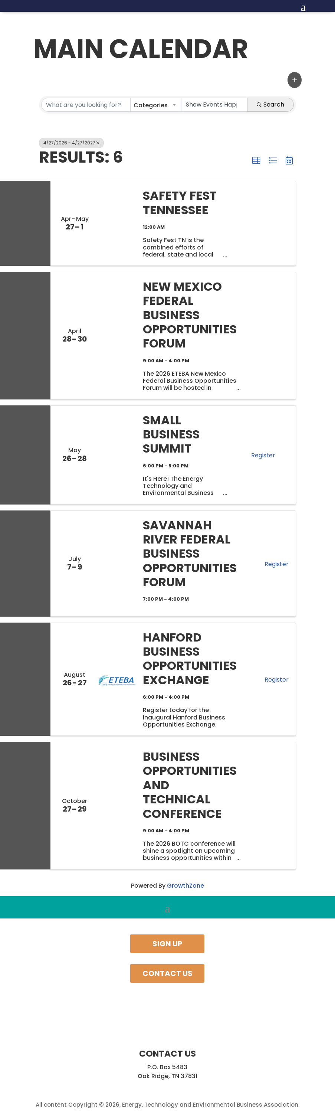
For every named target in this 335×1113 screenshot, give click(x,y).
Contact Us (167, 973)
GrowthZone (185, 885)
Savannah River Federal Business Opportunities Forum (190, 554)
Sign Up (167, 944)
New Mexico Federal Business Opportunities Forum (190, 315)
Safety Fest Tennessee (180, 203)
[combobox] (155, 105)
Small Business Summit (171, 434)
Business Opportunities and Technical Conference (190, 785)
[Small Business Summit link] (117, 455)
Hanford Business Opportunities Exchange (190, 659)
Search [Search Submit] (270, 104)
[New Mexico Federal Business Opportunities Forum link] (117, 335)
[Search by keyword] (85, 105)
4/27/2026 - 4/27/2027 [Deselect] (71, 143)
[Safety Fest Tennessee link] (117, 223)
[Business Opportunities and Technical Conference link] (117, 805)
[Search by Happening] (214, 105)
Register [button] (263, 455)
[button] (295, 80)
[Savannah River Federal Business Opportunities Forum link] (117, 563)
